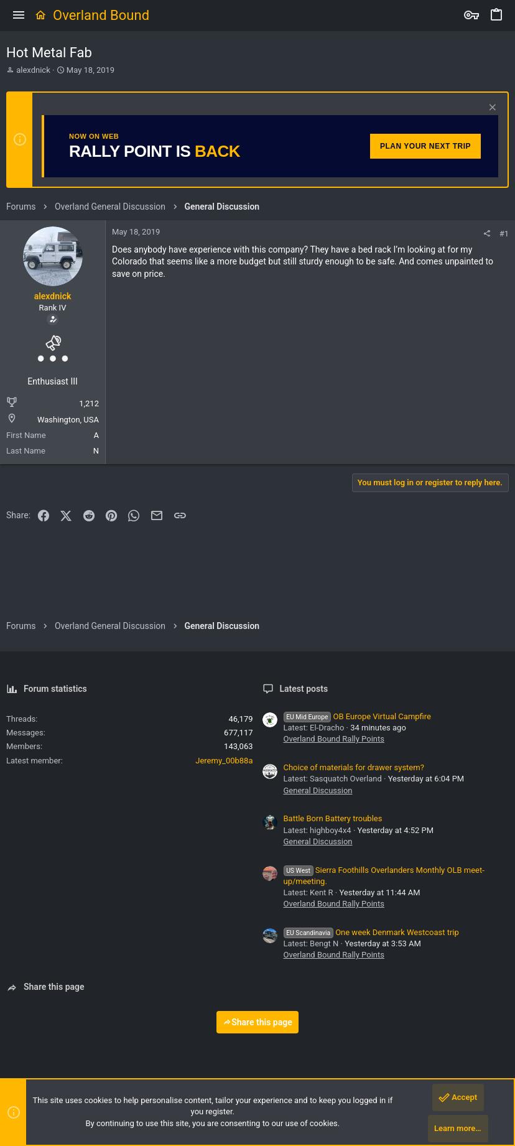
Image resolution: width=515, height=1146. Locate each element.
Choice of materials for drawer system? (354, 767)
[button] (18, 15)
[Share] (486, 234)
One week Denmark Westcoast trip (371, 932)
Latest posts (304, 689)
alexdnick (33, 70)
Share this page (257, 1022)
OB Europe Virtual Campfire (357, 716)
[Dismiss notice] (491, 108)
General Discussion (318, 790)
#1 (504, 233)
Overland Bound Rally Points (334, 738)
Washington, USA (68, 419)
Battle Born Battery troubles (333, 818)
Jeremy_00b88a (224, 760)
